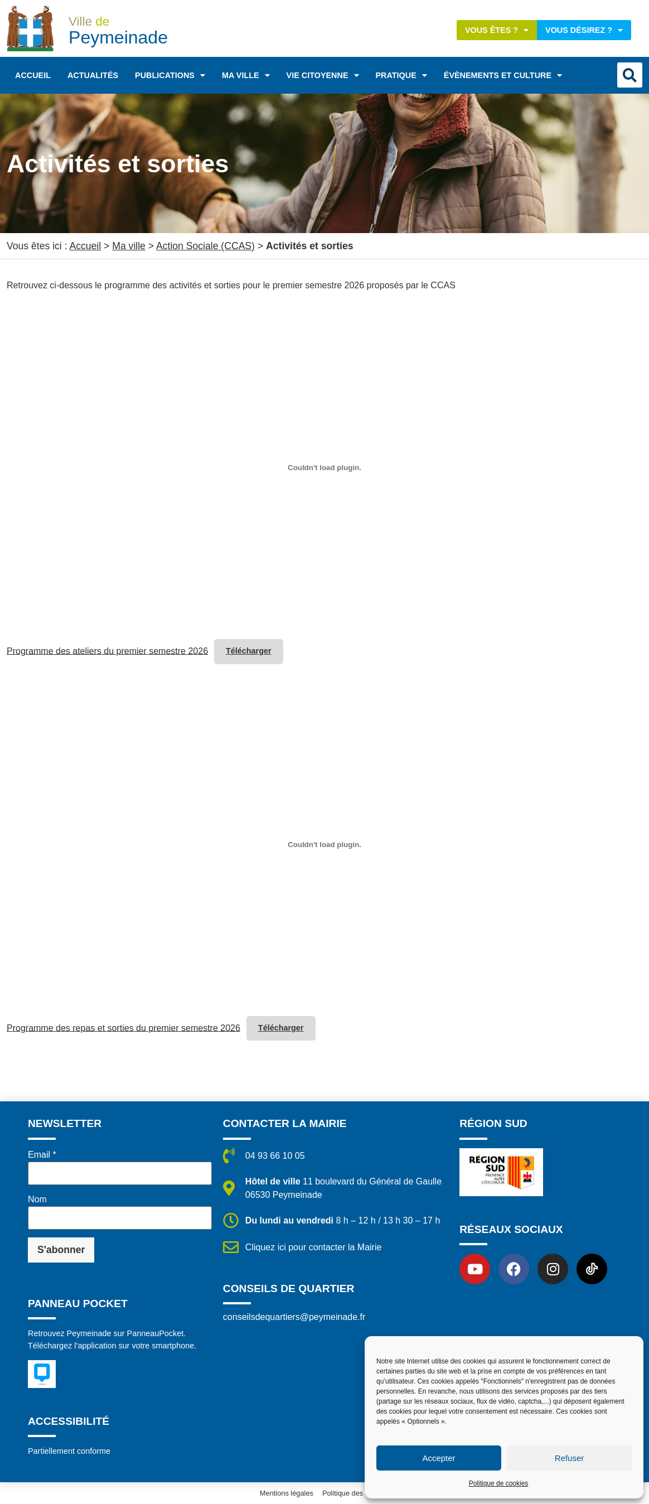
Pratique (401, 75)
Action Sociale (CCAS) (205, 246)
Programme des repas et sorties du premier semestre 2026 (123, 1027)
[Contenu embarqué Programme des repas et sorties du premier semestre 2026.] (324, 845)
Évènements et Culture (503, 75)
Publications (170, 75)
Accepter (438, 1458)
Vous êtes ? (497, 30)
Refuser (569, 1458)
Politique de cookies (499, 1483)
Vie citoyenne (323, 75)
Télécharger (249, 650)
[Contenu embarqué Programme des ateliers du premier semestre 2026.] (324, 468)
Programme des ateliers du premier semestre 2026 (107, 650)
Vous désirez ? (584, 30)
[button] (629, 75)
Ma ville (246, 75)
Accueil (33, 75)
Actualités (92, 75)
